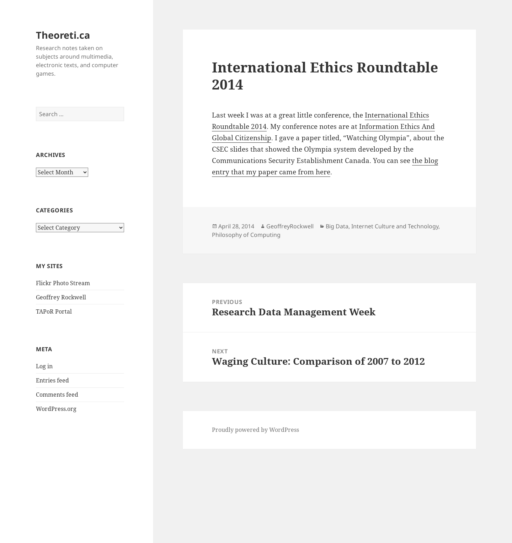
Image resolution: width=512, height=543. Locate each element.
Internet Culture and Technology (394, 226)
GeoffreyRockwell (290, 226)
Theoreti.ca (63, 35)
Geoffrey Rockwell (61, 297)
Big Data (337, 226)
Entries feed (52, 380)
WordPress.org (56, 409)
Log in (44, 366)
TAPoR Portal (54, 311)
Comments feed (57, 394)
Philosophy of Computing (246, 235)
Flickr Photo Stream (63, 283)
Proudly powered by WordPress (255, 430)
